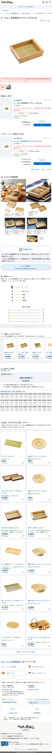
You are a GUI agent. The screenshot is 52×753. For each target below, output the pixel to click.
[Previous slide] (3, 350)
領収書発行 (37, 713)
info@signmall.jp (9, 702)
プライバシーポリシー (20, 749)
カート (37, 709)
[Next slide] (49, 350)
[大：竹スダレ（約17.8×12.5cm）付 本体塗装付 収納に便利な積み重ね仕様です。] (2, 87)
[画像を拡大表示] (26, 50)
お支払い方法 (13, 713)
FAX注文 (35, 169)
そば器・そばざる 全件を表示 (25, 652)
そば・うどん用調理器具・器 (12, 661)
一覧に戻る (5, 10)
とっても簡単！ (25, 267)
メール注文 (46, 169)
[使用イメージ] (8, 87)
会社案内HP (19, 733)
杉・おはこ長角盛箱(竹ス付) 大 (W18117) (28, 141)
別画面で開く (26, 249)
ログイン (13, 709)
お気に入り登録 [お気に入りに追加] (45, 21)
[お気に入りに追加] (14, 359)
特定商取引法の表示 (32, 749)
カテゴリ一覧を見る (25, 7)
